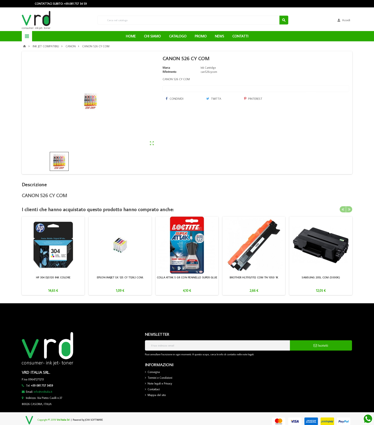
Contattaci (154, 389)
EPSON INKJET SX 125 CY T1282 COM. (120, 277)
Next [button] (349, 209)
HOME (131, 36)
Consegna (154, 372)
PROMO (201, 36)
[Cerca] (192, 20)
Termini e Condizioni (160, 378)
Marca (166, 67)
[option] (53, 256)
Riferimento (169, 72)
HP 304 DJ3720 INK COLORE (53, 277)
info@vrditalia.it (43, 392)
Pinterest (253, 99)
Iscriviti (321, 345)
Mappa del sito (157, 395)
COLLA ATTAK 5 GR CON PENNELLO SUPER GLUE (187, 277)
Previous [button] (343, 209)
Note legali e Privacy (160, 383)
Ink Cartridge (208, 67)
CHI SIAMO (152, 36)
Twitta (213, 99)
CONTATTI (240, 36)
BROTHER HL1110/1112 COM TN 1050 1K (254, 277)
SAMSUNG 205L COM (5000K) (321, 277)
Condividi (174, 99)
